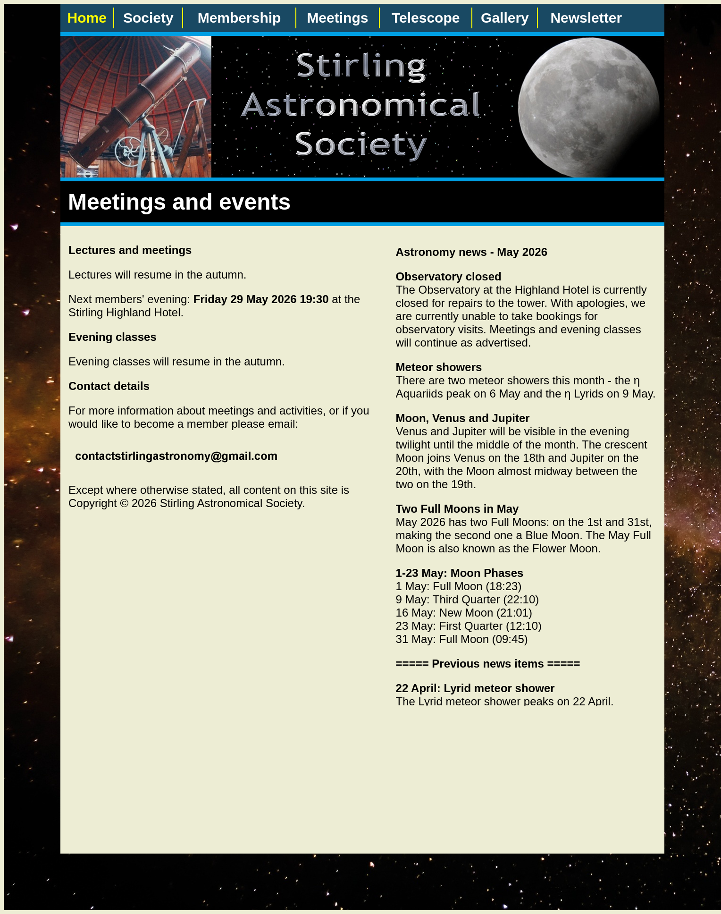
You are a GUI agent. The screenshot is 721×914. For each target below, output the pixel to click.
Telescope (426, 17)
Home (87, 17)
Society (148, 17)
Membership (239, 17)
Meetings (337, 17)
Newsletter (586, 17)
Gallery (505, 17)
